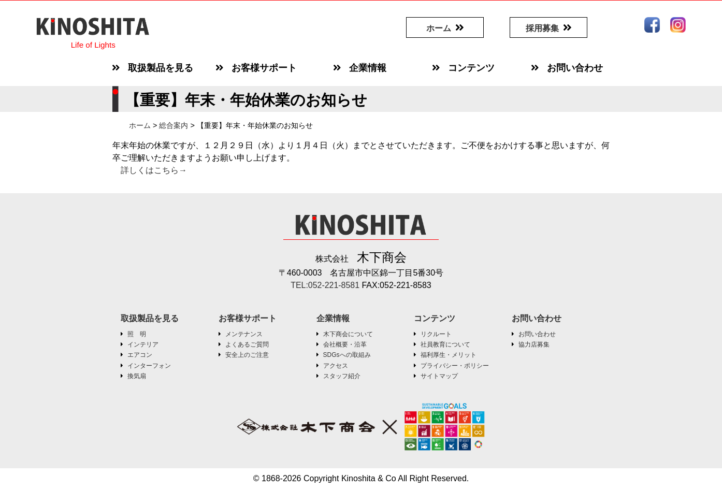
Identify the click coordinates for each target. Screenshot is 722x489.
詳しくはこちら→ (154, 170)
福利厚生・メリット (448, 354)
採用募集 (542, 28)
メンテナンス (244, 334)
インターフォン (149, 365)
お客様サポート (248, 318)
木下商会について (348, 334)
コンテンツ (434, 318)
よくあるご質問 (247, 344)
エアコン (139, 354)
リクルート (436, 334)
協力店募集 (534, 344)
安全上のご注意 (247, 354)
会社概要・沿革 (345, 344)
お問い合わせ (536, 318)
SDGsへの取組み (347, 354)
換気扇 (136, 376)
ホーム (438, 28)
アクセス (335, 365)
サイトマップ (439, 376)
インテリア (142, 344)
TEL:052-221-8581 (326, 285)
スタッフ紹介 (341, 376)
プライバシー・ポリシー (455, 365)
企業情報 (333, 318)
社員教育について (445, 344)
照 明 (136, 334)
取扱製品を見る (150, 318)
